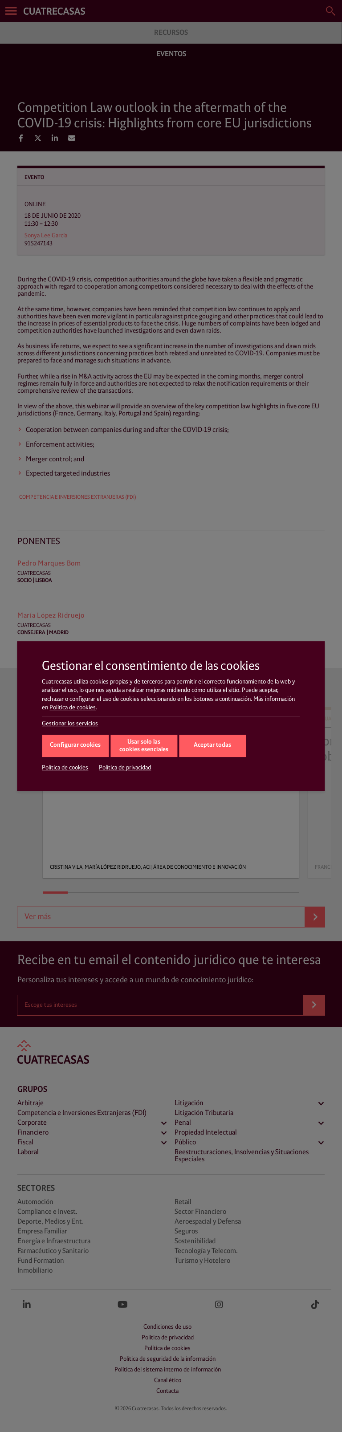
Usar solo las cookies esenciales (143, 745)
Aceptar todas (212, 745)
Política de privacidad (125, 767)
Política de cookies (72, 707)
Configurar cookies (75, 745)
